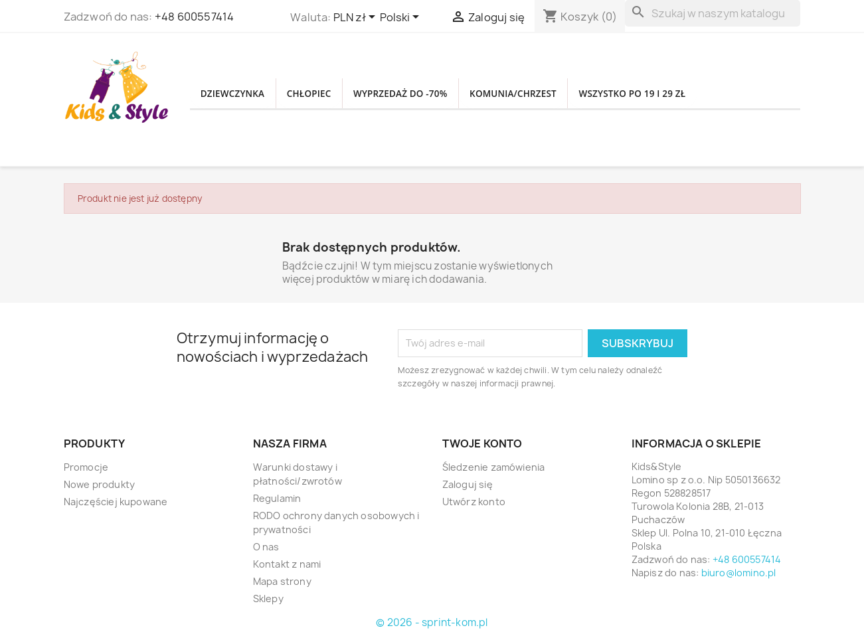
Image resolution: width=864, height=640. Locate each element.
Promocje (86, 467)
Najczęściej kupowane (116, 501)
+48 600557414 (194, 16)
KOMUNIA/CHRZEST (557, 93)
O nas (266, 546)
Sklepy (268, 598)
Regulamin (277, 498)
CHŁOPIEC (326, 93)
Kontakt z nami (287, 564)
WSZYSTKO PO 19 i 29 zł (693, 93)
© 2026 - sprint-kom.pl (431, 622)
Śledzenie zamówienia (493, 467)
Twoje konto (482, 443)
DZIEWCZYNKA (238, 93)
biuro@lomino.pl (738, 572)
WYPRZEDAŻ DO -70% (430, 93)
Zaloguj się (467, 484)
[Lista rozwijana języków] (402, 18)
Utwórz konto (473, 501)
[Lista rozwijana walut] (356, 18)
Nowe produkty (99, 484)
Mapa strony (282, 581)
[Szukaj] (712, 13)
